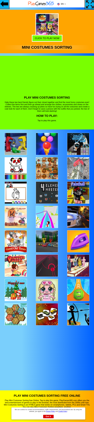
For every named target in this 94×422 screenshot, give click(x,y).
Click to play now (47, 38)
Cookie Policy (62, 411)
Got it (48, 416)
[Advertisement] (47, 78)
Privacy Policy (50, 411)
